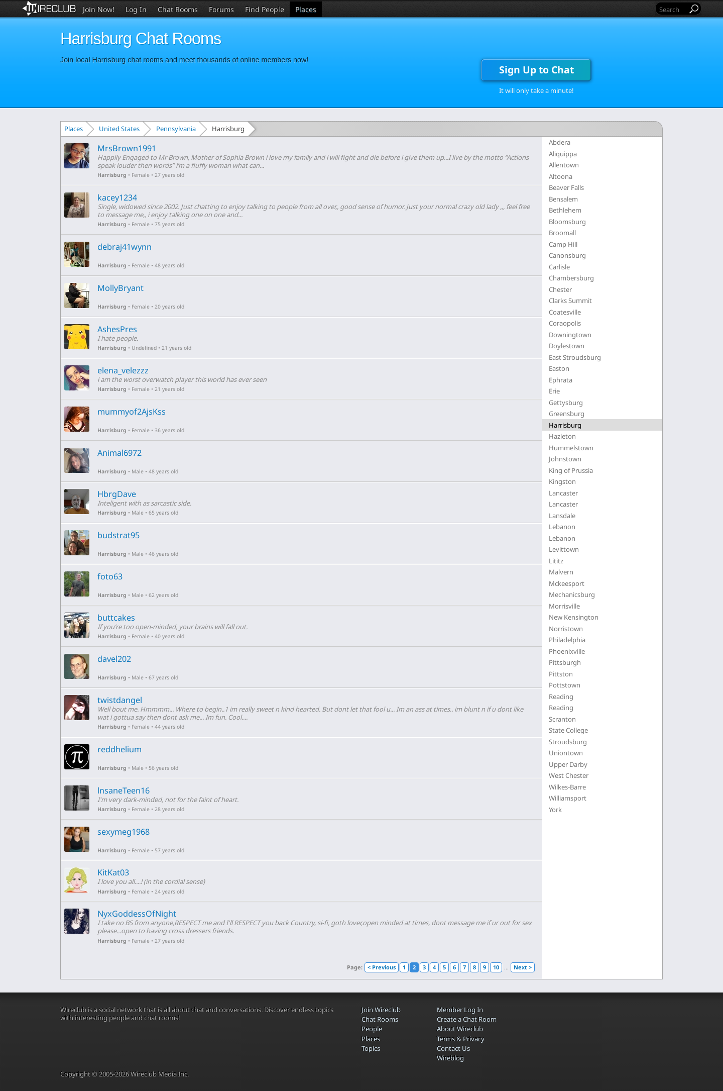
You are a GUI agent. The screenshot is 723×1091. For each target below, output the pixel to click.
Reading (561, 696)
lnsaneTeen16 (123, 790)
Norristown (566, 628)
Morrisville (564, 606)
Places (305, 9)
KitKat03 (113, 872)
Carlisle (559, 266)
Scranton (562, 719)
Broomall (562, 232)
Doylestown (566, 345)
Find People (264, 9)
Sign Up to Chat (536, 69)
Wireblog (450, 1058)
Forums (221, 9)
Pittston (561, 673)
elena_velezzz (123, 370)
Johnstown (565, 458)
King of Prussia (571, 470)
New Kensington (573, 617)
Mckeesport (566, 583)
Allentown (564, 164)
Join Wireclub (381, 1010)
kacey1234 (117, 197)
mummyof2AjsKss (131, 412)
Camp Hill (563, 244)
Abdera (559, 142)
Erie (554, 390)
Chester (560, 289)
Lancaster (563, 493)
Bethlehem (565, 210)
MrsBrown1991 (126, 148)
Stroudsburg (568, 741)
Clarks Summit (570, 300)
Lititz (556, 560)
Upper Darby (568, 764)
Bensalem (563, 199)
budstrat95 (118, 535)
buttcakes (116, 618)
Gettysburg (566, 402)
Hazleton (562, 436)
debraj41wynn (124, 247)
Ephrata (560, 379)
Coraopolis (565, 323)
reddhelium (119, 749)
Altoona (560, 176)
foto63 (110, 576)
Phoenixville (567, 651)
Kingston (562, 481)
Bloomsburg (567, 221)
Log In (136, 9)
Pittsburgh (565, 662)
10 (496, 967)
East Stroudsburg (575, 357)
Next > (523, 967)
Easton (559, 368)
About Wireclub (460, 1029)
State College (568, 730)
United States (119, 128)
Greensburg (566, 413)
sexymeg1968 (123, 832)
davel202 (114, 659)
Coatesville (565, 312)
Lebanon (562, 526)
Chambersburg (571, 277)
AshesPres (117, 329)
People (372, 1029)
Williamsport (567, 798)
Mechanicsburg (572, 594)
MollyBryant (120, 288)
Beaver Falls (566, 187)
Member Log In (460, 1010)
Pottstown (564, 684)
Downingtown (570, 334)
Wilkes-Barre (567, 786)
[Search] (672, 9)
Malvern (561, 571)
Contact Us (453, 1048)
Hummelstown (571, 447)
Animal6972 (119, 453)
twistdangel (119, 700)
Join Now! (98, 9)
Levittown (564, 549)
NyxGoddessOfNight (136, 914)
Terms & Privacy (461, 1039)
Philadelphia (567, 639)
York (555, 809)
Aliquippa (563, 153)
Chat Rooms (178, 9)
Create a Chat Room (467, 1019)
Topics (371, 1048)
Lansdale (562, 515)
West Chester (568, 775)
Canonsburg (567, 255)
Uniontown (566, 752)
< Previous (382, 967)
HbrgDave (116, 494)
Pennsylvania (176, 128)
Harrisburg (112, 174)
